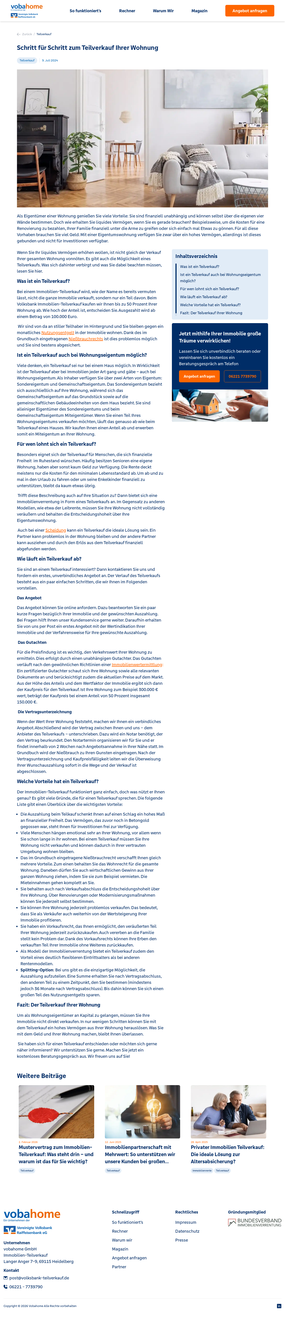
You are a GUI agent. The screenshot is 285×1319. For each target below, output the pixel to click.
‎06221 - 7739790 (23, 1286)
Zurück (24, 34)
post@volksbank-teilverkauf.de (36, 1278)
